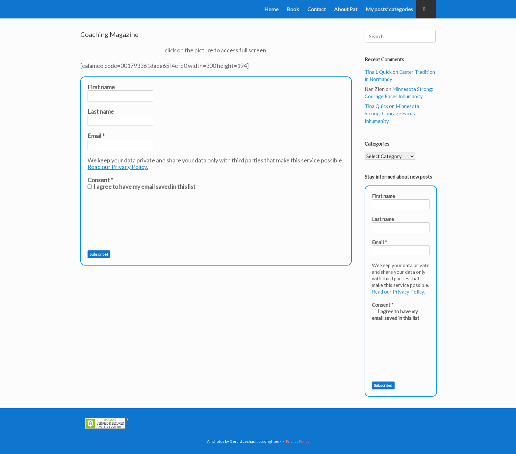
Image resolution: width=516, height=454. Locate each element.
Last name (101, 111)
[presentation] (115, 220)
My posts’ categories (389, 9)
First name (101, 87)
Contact (316, 9)
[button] (426, 9)
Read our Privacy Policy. (118, 166)
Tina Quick (376, 106)
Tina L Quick (378, 72)
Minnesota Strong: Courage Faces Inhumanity (392, 113)
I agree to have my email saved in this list (141, 186)
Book (293, 9)
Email (96, 135)
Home (271, 9)
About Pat (345, 9)
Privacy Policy (297, 441)
